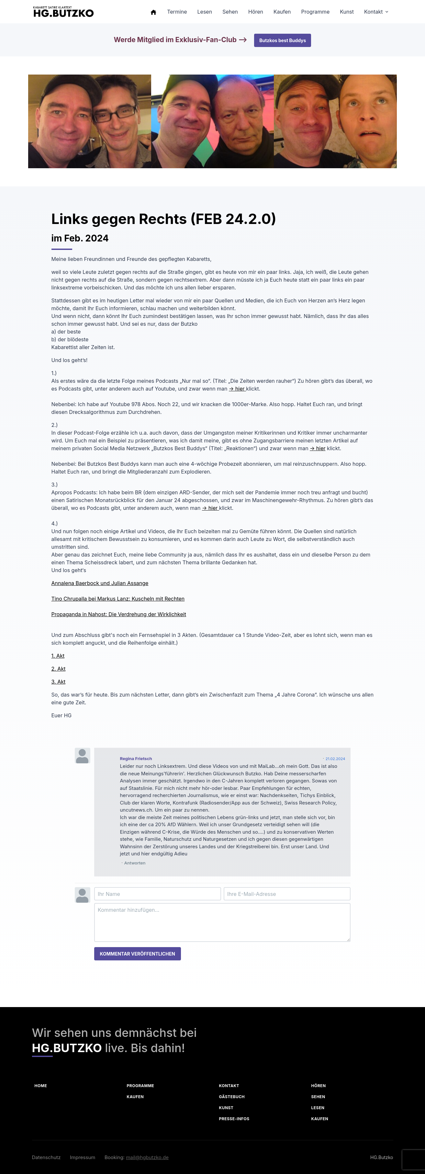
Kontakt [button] (373, 11)
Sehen (318, 1096)
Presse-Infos (234, 1118)
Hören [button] (255, 11)
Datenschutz (46, 1157)
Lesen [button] (204, 11)
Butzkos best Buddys (282, 40)
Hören (318, 1085)
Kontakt (229, 1085)
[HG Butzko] (63, 11)
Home (41, 1085)
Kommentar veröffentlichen (137, 954)
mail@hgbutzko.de (147, 1157)
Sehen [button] (230, 11)
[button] (153, 11)
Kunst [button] (347, 11)
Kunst (226, 1107)
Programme (140, 1085)
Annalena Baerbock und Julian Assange (100, 583)
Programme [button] (315, 11)
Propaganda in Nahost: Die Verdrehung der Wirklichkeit (118, 614)
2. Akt (58, 668)
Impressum (82, 1157)
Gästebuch (232, 1096)
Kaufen (135, 1096)
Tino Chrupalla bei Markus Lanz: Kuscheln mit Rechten (118, 598)
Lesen (318, 1107)
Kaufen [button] (282, 11)
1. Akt (58, 655)
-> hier (237, 388)
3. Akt (58, 681)
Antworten (135, 862)
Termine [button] (177, 11)
